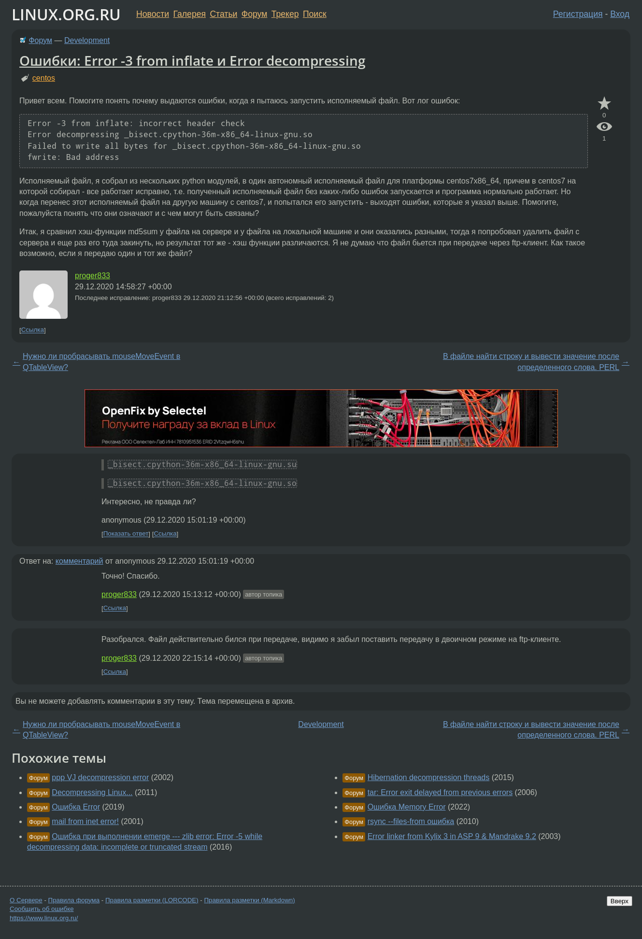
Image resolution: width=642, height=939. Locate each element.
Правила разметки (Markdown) (249, 900)
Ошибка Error (76, 807)
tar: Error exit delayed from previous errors (440, 792)
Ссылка (32, 330)
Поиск (315, 14)
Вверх (619, 901)
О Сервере (26, 900)
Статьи (223, 14)
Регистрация (578, 14)
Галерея (189, 14)
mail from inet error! (85, 821)
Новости (152, 14)
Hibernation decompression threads (429, 777)
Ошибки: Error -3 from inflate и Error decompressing (192, 60)
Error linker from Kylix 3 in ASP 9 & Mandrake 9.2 (452, 836)
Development (87, 40)
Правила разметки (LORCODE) (152, 900)
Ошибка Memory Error (407, 807)
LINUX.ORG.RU (66, 14)
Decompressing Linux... (92, 792)
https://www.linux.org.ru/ (44, 918)
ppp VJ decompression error (100, 777)
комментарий (79, 561)
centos (43, 78)
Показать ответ (126, 534)
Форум (254, 14)
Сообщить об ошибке (42, 908)
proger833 (92, 275)
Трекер (285, 14)
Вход (619, 14)
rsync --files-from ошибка (411, 821)
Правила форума (74, 900)
